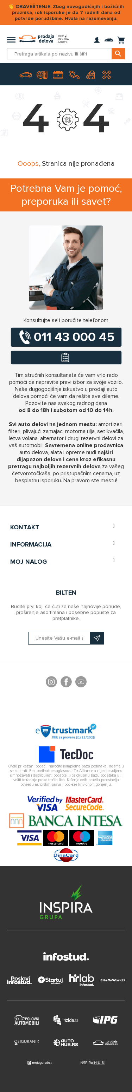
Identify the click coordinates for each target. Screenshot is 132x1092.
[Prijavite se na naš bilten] (66, 638)
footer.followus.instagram (51, 682)
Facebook (66, 682)
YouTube (81, 682)
